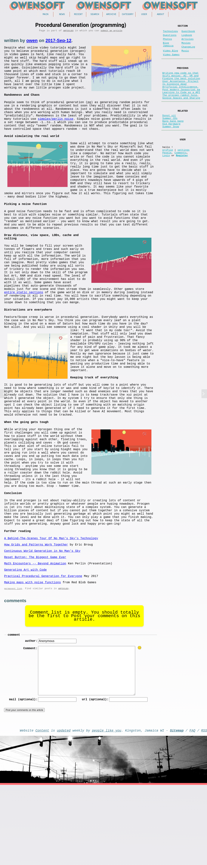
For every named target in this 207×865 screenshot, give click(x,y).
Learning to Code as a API (181, 105)
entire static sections (76, 325)
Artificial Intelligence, (180, 98)
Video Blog (170, 56)
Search (94, 14)
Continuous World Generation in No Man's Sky (42, 623)
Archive (111, 14)
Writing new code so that (180, 80)
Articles (68, 31)
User (144, 14)
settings (183, 171)
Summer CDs (169, 134)
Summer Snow (170, 145)
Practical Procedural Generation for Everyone (43, 651)
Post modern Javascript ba (181, 101)
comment (14, 712)
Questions (169, 37)
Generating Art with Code (25, 644)
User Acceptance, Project (180, 91)
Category (127, 14)
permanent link (13, 665)
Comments (181, 174)
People (166, 174)
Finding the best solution (181, 87)
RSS (204, 809)
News (62, 14)
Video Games (171, 60)
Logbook (187, 37)
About (160, 14)
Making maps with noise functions (32, 658)
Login (166, 178)
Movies (186, 46)
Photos (167, 42)
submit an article (111, 31)
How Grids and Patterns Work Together (36, 616)
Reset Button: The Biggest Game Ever (35, 630)
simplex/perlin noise (55, 135)
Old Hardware (171, 141)
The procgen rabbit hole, (180, 108)
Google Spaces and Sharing (181, 112)
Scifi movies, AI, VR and (180, 84)
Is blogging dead (174, 94)
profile (167, 171)
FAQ (192, 809)
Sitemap (177, 809)
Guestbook (188, 33)
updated (64, 809)
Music (185, 56)
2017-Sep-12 (58, 41)
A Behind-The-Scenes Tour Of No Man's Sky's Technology (51, 609)
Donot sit (169, 131)
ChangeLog (188, 51)
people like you (106, 809)
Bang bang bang (172, 138)
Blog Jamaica (168, 48)
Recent (78, 14)
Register (182, 178)
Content (42, 809)
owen (31, 41)
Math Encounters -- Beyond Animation (35, 637)
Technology (170, 33)
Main (45, 14)
